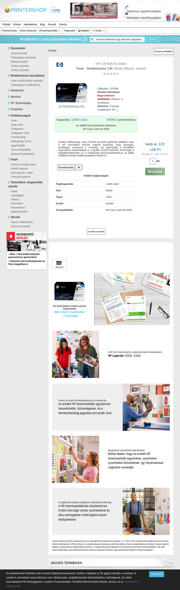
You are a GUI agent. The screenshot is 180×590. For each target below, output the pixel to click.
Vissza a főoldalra (163, 51)
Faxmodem (17, 203)
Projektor (17, 109)
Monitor (16, 96)
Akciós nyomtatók (20, 226)
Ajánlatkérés (30, 24)
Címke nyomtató (20, 70)
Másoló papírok (19, 168)
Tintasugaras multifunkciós (25, 84)
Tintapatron (17, 128)
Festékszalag (18, 137)
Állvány (15, 199)
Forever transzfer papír (23, 164)
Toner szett (17, 124)
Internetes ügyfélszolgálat (144, 17)
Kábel (14, 191)
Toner (14, 120)
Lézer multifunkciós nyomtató (27, 80)
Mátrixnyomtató (19, 61)
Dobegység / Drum (21, 141)
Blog (42, 24)
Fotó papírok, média (22, 172)
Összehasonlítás (50, 30)
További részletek (96, 232)
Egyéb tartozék (19, 211)
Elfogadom (156, 574)
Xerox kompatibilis (21, 149)
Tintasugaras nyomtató (23, 57)
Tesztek (52, 24)
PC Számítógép (21, 103)
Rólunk (17, 24)
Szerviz (63, 24)
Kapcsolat (69, 30)
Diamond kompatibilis (22, 154)
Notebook (17, 90)
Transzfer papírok (20, 176)
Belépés (83, 30)
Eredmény (153, 39)
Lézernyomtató (19, 53)
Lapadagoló (17, 195)
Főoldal (6, 24)
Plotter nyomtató (20, 65)
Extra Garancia (28, 30)
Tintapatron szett (20, 133)
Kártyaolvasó (18, 207)
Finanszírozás (9, 30)
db (158, 161)
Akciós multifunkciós (22, 222)
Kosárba (155, 171)
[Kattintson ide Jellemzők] (59, 264)
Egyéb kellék (18, 145)
